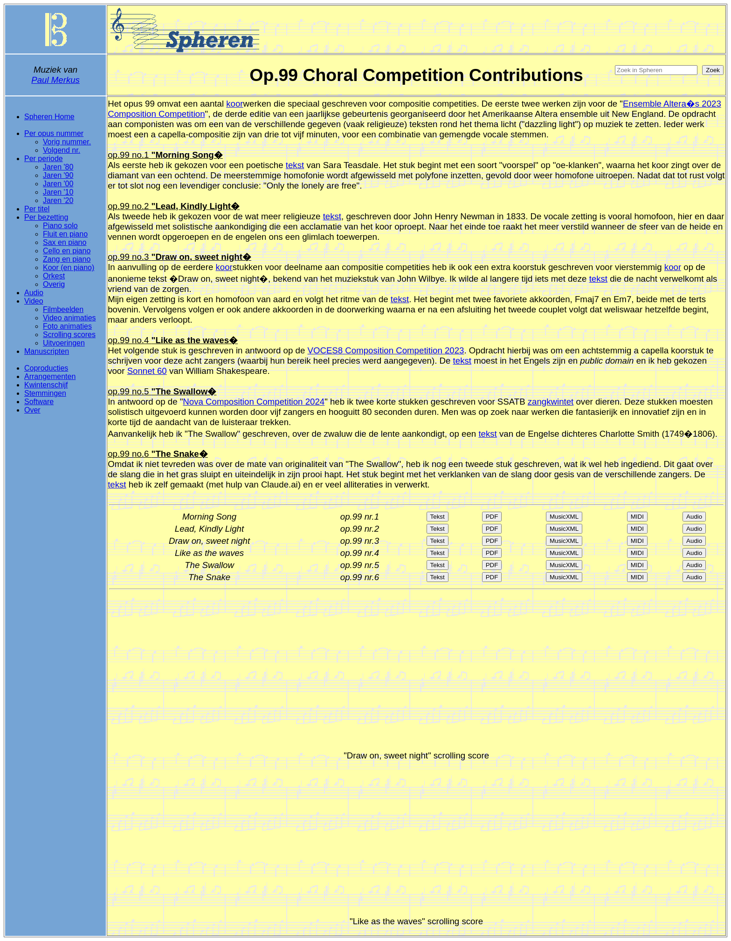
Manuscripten (46, 351)
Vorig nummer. (67, 142)
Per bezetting (46, 217)
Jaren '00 (58, 184)
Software (39, 402)
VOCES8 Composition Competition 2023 (385, 350)
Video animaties (69, 318)
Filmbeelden (63, 309)
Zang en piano (66, 259)
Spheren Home (49, 117)
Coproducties (46, 368)
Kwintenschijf (46, 385)
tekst (295, 165)
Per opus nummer (53, 133)
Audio (33, 293)
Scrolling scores (69, 334)
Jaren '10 (58, 192)
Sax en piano (64, 242)
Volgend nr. (61, 150)
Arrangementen (50, 376)
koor (234, 103)
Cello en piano (66, 251)
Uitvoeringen (64, 343)
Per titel (36, 209)
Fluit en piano (65, 234)
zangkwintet (551, 401)
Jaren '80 (58, 167)
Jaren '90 (58, 175)
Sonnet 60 (147, 371)
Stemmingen (45, 393)
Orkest (54, 276)
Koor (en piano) (68, 267)
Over (32, 410)
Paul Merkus (55, 80)
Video (33, 301)
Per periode (43, 158)
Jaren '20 (58, 200)
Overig (54, 284)
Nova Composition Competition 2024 (253, 401)
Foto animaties (67, 326)
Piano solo (60, 226)
